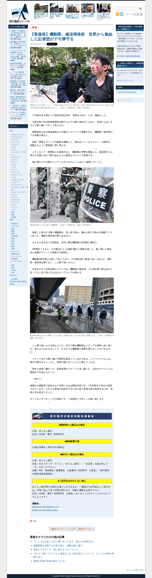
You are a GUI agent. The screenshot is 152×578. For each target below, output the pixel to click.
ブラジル (14, 197)
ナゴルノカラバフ (18, 180)
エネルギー (15, 226)
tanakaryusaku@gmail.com (45, 507)
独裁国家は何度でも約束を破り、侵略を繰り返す (57, 545)
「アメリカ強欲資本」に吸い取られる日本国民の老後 (18, 74)
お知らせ (13, 275)
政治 (13, 229)
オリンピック (16, 256)
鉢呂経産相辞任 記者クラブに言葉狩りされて (18, 65)
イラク (13, 147)
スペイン (14, 170)
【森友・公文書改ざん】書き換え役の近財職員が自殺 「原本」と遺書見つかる (18, 34)
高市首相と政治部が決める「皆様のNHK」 (57, 16)
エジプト (14, 160)
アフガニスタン (17, 137)
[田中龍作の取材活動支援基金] (128, 56)
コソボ (13, 165)
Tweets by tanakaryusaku (126, 92)
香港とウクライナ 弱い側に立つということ (55, 549)
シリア (13, 167)
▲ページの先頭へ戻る (135, 570)
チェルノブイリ (17, 175)
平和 (13, 273)
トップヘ (71, 529)
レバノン (14, 207)
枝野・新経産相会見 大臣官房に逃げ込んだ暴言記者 (19, 99)
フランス (14, 195)
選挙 (13, 231)
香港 (34, 27)
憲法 (13, 244)
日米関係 (14, 236)
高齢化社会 (15, 254)
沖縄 (13, 239)
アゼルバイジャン (18, 135)
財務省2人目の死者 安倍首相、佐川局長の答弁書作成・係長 (19, 83)
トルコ (13, 177)
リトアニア (15, 202)
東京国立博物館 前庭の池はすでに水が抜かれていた (41, 16)
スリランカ (15, 172)
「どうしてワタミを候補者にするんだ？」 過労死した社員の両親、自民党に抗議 (18, 55)
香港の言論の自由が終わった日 (49, 561)
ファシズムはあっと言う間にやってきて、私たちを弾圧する (63, 541)
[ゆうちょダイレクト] (125, 80)
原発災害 (14, 224)
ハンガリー (15, 182)
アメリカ (14, 140)
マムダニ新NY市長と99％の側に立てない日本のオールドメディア (104, 17)
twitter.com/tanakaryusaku (45, 510)
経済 (13, 241)
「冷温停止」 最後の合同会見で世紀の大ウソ (18, 108)
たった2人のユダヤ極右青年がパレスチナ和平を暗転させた (72, 16)
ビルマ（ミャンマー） (19, 192)
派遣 (13, 249)
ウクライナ (15, 157)
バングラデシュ (17, 185)
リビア (13, 205)
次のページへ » (86, 529)
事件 (13, 268)
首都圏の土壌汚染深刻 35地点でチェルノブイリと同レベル (18, 44)
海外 (11, 131)
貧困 (13, 234)
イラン (13, 150)
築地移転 (14, 259)
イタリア (14, 145)
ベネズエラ (15, 200)
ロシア (13, 210)
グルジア (14, 162)
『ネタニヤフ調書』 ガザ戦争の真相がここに (88, 16)
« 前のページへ (57, 529)
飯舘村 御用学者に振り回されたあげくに (18, 92)
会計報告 (14, 279)
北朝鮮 (13, 217)
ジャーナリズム (15, 261)
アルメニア (15, 142)
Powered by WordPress (123, 100)
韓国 (13, 215)
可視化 (13, 270)
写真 (13, 265)
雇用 (13, 246)
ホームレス (15, 251)
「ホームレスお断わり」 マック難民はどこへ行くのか (18, 114)
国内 (11, 220)
